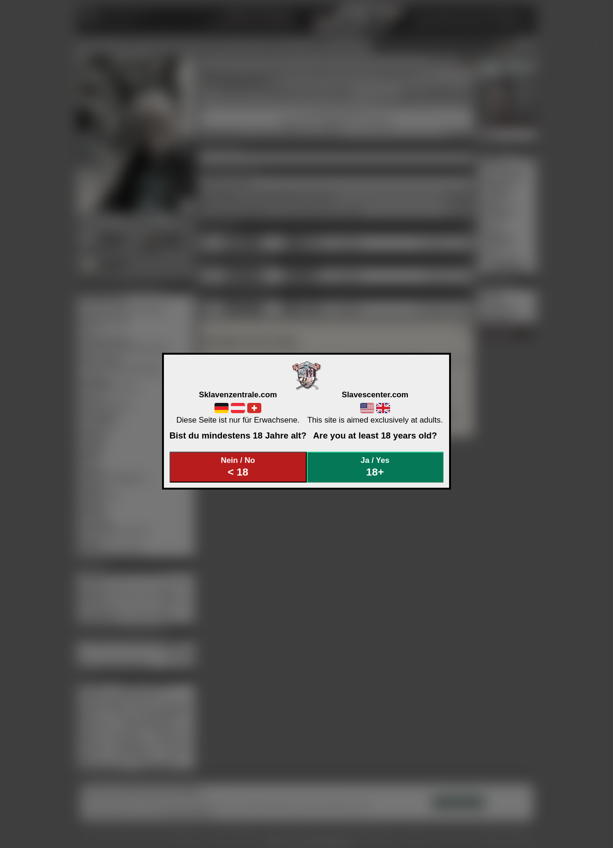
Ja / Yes (375, 467)
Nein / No (238, 467)
